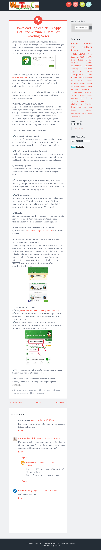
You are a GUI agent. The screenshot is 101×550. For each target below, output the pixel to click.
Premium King (25, 490)
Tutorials (74, 83)
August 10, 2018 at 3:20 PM (49, 438)
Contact (65, 543)
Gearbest (74, 110)
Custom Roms (87, 113)
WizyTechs (46, 390)
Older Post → (60, 402)
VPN (84, 92)
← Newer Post (16, 402)
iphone (89, 77)
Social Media (84, 89)
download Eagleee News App (40, 230)
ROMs (90, 107)
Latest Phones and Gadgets (81, 45)
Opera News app (19, 77)
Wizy (51, 546)
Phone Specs (81, 50)
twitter (89, 92)
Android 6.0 (76, 95)
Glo (80, 71)
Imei (83, 95)
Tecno (89, 59)
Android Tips (81, 107)
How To (88, 56)
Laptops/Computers (78, 101)
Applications (76, 65)
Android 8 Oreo (75, 116)
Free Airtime (77, 80)
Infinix (89, 80)
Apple (80, 92)
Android (74, 62)
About (72, 543)
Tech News (78, 53)
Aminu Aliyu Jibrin (27, 438)
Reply (20, 430)
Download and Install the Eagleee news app (39, 310)
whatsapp (75, 68)
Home (38, 402)
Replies (24, 457)
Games (89, 74)
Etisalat (88, 65)
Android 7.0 (86, 98)
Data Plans (77, 59)
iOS (84, 77)
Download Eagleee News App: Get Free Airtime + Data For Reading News (38, 32)
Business (79, 86)
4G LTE (86, 86)
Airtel (89, 62)
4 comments (38, 393)
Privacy (57, 546)
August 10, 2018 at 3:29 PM (45, 490)
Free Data (24, 393)
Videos (74, 77)
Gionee (80, 77)
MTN (82, 56)
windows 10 (76, 104)
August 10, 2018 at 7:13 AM (42, 420)
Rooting (74, 92)
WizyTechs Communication (50, 543)
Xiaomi (82, 83)
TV (91, 89)
